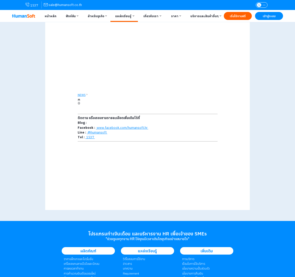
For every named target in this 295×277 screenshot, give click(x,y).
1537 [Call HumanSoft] (90, 137)
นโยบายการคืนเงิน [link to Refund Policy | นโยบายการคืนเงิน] (192, 273)
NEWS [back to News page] (82, 95)
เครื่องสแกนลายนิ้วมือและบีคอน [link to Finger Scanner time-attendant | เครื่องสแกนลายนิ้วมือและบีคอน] (81, 264)
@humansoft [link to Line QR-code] (97, 132)
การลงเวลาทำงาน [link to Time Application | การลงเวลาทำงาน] (74, 268)
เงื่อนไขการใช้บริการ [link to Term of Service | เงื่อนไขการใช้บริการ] (193, 264)
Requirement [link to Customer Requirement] (131, 273)
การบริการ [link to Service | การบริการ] (188, 259)
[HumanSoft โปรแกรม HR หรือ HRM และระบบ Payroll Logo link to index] (23, 16)
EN (264, 5)
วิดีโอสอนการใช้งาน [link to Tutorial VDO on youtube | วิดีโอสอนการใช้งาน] (134, 259)
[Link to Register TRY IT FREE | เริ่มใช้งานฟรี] (238, 16)
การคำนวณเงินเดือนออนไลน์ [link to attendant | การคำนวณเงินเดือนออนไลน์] (80, 273)
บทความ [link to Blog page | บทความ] (128, 268)
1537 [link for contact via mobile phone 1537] (31, 4)
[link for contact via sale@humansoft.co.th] (63, 5)
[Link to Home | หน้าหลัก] (49, 16)
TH (259, 5)
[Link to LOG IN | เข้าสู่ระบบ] (269, 16)
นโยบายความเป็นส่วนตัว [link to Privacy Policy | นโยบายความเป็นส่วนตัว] (196, 268)
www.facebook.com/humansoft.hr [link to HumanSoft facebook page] (122, 128)
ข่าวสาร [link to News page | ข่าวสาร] (127, 264)
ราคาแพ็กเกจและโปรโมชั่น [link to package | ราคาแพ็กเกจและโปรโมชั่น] (78, 259)
